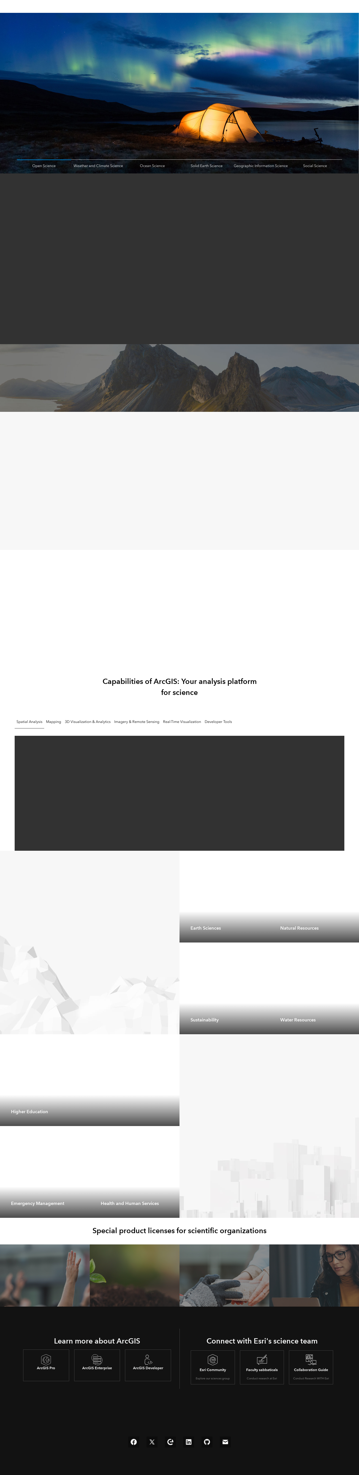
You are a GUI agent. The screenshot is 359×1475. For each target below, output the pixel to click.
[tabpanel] (179, 791)
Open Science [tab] (44, 166)
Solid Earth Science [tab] (207, 166)
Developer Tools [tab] (218, 721)
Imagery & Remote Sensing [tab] (136, 721)
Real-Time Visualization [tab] (182, 721)
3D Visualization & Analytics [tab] (88, 721)
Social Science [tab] (315, 166)
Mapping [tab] (53, 721)
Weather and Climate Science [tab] (98, 166)
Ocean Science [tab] (152, 166)
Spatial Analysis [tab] (29, 721)
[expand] (262, 935)
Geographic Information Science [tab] (261, 166)
